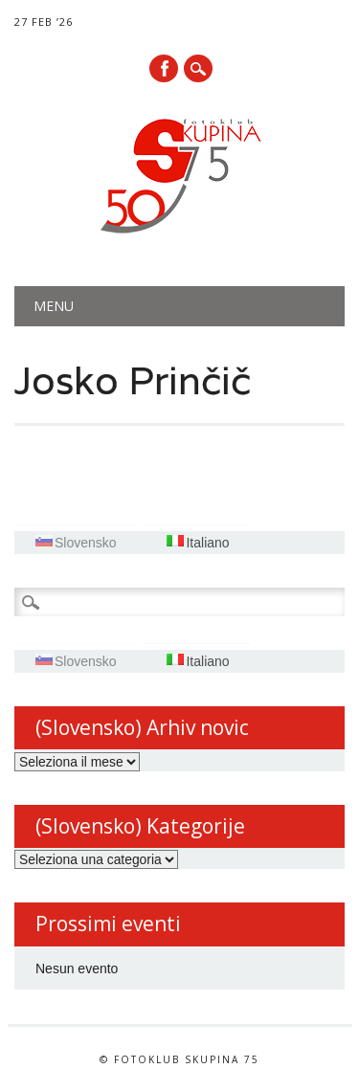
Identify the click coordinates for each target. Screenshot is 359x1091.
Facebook (163, 68)
